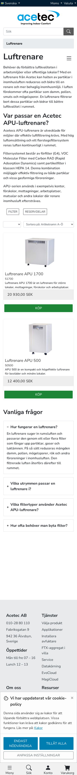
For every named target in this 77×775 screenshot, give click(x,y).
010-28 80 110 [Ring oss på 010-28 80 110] (18, 623)
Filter (12, 212)
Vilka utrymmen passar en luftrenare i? (32, 486)
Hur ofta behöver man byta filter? (38, 525)
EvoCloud (49, 672)
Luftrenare (14, 43)
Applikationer (52, 629)
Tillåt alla (56, 743)
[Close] (72, 697)
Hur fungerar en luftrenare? (33, 426)
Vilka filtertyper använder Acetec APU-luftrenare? (38, 507)
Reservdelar (35, 212)
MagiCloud (50, 679)
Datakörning (51, 666)
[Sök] (33, 31)
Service (47, 659)
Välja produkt (52, 623)
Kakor (38, 728)
